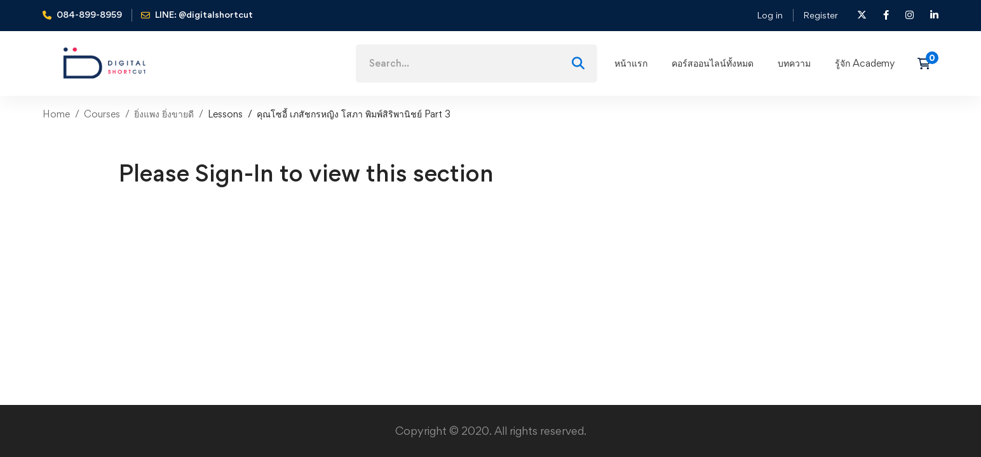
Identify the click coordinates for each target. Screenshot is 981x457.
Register (820, 15)
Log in (770, 15)
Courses (102, 114)
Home (56, 114)
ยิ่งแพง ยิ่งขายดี (164, 114)
